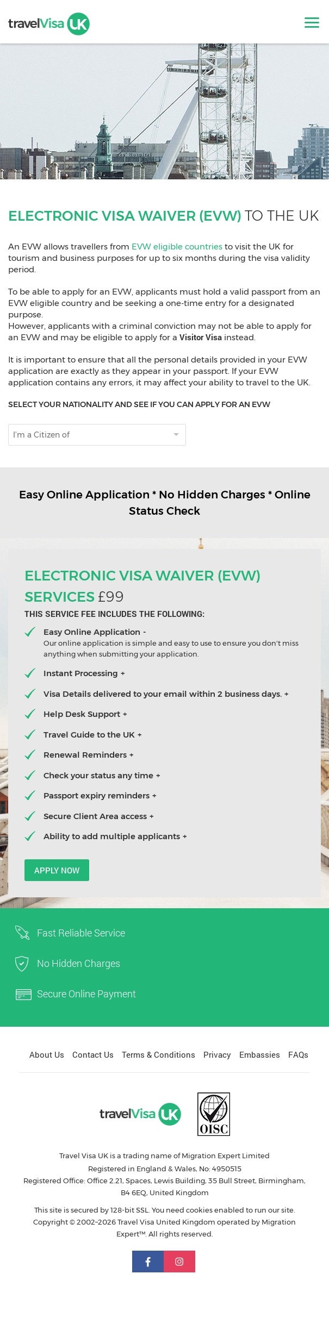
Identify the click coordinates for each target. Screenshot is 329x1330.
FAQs (298, 1054)
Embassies (259, 1054)
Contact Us (93, 1054)
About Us (46, 1054)
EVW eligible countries (177, 246)
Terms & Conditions (158, 1054)
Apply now (56, 870)
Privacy (217, 1054)
